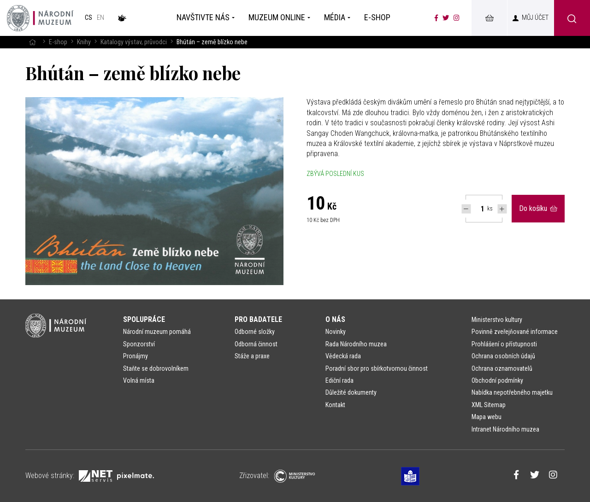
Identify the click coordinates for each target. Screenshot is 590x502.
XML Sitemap (489, 405)
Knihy (84, 42)
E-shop (58, 42)
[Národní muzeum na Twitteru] (445, 18)
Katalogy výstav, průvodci (133, 42)
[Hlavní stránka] (32, 42)
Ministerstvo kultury (497, 319)
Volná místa (138, 380)
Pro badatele (258, 319)
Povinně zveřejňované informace (515, 331)
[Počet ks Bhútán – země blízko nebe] (477, 208)
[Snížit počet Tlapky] (466, 209)
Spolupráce (144, 319)
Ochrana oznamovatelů (502, 368)
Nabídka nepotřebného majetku (512, 392)
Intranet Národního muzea (505, 429)
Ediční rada (339, 380)
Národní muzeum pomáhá (157, 331)
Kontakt (335, 405)
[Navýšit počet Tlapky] (502, 209)
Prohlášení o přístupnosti (504, 344)
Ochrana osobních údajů (503, 356)
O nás (335, 319)
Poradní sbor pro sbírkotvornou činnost (376, 368)
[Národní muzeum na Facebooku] (436, 18)
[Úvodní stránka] (40, 18)
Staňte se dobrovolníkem (156, 368)
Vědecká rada (343, 356)
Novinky (335, 331)
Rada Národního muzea (356, 344)
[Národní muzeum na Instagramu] (456, 18)
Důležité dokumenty (351, 392)
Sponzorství (139, 344)
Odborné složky (255, 331)
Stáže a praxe (252, 356)
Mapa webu (487, 416)
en (100, 18)
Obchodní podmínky (497, 380)
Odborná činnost (256, 344)
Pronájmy (135, 356)
